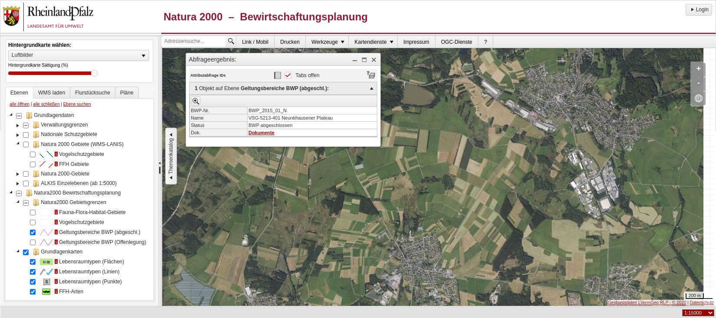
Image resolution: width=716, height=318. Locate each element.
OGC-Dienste (456, 42)
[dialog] (283, 106)
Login (699, 9)
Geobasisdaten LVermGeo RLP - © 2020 (647, 302)
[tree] (79, 204)
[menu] (283, 109)
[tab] (19, 93)
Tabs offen (308, 75)
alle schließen (46, 104)
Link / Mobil (255, 42)
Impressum (416, 42)
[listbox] (78, 55)
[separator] (159, 171)
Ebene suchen (77, 104)
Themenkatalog (170, 156)
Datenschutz (702, 302)
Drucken (290, 42)
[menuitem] (255, 42)
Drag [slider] (94, 73)
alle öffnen (19, 104)
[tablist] (79, 193)
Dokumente (261, 132)
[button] (355, 60)
